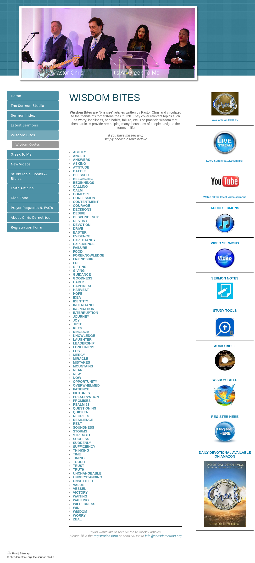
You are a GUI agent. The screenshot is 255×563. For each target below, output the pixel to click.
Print (12, 553)
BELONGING (83, 179)
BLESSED (81, 175)
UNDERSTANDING (87, 477)
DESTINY (80, 221)
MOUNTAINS (83, 366)
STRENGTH (82, 435)
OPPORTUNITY (85, 381)
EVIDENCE (81, 236)
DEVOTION (81, 225)
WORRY (79, 515)
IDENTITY (80, 301)
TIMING (79, 458)
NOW (77, 378)
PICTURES (81, 393)
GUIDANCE (82, 274)
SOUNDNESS (83, 427)
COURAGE (81, 206)
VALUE (78, 485)
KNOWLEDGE (84, 336)
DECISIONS (82, 209)
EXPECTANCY (84, 240)
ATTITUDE (81, 167)
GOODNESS (82, 278)
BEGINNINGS (83, 183)
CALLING (80, 186)
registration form (106, 536)
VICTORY (80, 492)
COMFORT (81, 194)
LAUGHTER (82, 339)
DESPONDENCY (86, 217)
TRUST (78, 466)
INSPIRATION (83, 309)
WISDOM (80, 512)
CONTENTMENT (86, 202)
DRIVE (78, 228)
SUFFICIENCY (84, 446)
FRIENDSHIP (83, 259)
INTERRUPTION (85, 313)
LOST (77, 351)
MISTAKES (81, 362)
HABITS (79, 282)
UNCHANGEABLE (87, 473)
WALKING (81, 500)
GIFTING (80, 267)
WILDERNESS (84, 504)
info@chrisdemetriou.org (163, 536)
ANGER (79, 156)
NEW (77, 374)
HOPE (78, 293)
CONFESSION (84, 198)
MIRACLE (80, 359)
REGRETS (81, 416)
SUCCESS (81, 439)
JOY (76, 320)
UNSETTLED (83, 481)
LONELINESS (83, 347)
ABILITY (79, 152)
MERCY (79, 355)
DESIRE (79, 213)
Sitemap (24, 553)
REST (77, 424)
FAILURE (80, 248)
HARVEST (81, 290)
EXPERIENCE (83, 244)
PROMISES (82, 401)
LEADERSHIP (83, 343)
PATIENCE (81, 389)
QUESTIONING (84, 408)
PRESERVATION (86, 397)
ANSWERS (81, 160)
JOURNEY (81, 316)
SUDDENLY (82, 443)
